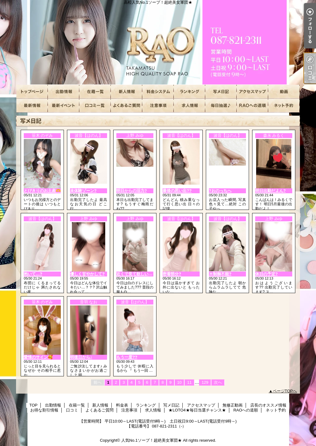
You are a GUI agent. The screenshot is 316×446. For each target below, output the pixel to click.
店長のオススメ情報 (32, 106)
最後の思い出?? (177, 190)
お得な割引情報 (63, 106)
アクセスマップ (252, 92)
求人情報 (189, 106)
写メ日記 (221, 92)
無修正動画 (284, 92)
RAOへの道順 (252, 106)
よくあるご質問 (126, 106)
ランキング (189, 92)
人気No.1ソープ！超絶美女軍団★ (151, 440)
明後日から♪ (81, 357)
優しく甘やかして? (87, 274)
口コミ (95, 106)
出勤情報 (63, 92)
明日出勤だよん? (270, 190)
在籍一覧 (95, 92)
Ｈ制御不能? (220, 274)
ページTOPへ (285, 391)
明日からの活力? (131, 190)
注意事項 (158, 106)
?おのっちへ (220, 190)
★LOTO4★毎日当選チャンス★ (221, 106)
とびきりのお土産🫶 (42, 190)
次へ (218, 382)
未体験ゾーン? (83, 190)
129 (205, 382)
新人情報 (126, 92)
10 (179, 382)
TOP (32, 92)
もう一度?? (126, 357)
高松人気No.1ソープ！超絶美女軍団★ (158, 42)
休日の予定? (266, 274)
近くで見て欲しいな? (135, 274)
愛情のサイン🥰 (38, 357)
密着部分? (172, 274)
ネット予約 (284, 106)
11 (189, 382)
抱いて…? (33, 274)
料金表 (158, 92)
